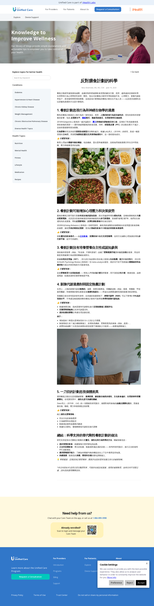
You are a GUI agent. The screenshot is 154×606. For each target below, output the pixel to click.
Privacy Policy (17, 595)
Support (56, 583)
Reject (130, 582)
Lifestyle (18, 165)
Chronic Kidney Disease (24, 107)
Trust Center (62, 595)
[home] (22, 9)
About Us (84, 9)
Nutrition (19, 143)
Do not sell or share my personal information (98, 595)
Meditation (19, 172)
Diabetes (18, 92)
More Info (111, 577)
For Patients (68, 9)
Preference (116, 582)
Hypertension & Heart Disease (27, 99)
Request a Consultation (108, 9)
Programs (57, 571)
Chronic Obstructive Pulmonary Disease (31, 121)
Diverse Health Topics (24, 128)
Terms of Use (40, 595)
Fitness (18, 158)
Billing (55, 577)
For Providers (51, 9)
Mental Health (21, 150)
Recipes (18, 179)
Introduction (58, 565)
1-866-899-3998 (99, 518)
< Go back (134, 72)
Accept (141, 582)
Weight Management (23, 114)
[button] (51, 9)
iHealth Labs (88, 2)
